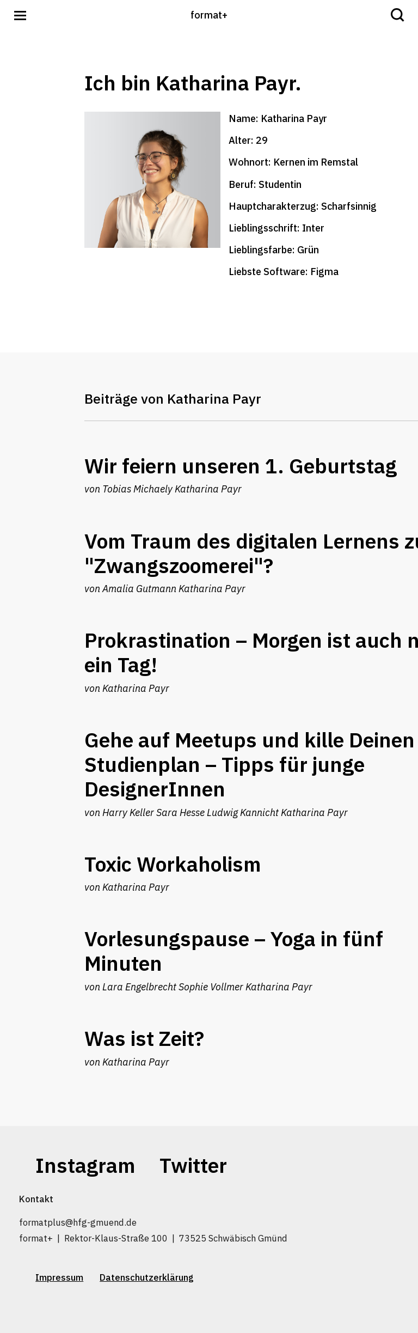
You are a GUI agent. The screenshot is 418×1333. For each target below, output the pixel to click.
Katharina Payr (208, 489)
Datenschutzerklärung (147, 1277)
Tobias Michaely (137, 489)
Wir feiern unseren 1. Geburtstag (240, 466)
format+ (209, 15)
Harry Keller (128, 812)
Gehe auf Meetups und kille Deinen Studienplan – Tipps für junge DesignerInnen (249, 764)
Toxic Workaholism (172, 864)
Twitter (193, 1165)
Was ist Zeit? (144, 1038)
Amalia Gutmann (139, 588)
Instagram (85, 1165)
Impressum (59, 1277)
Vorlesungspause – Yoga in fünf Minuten (233, 951)
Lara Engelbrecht (139, 987)
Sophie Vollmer (211, 987)
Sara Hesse (180, 812)
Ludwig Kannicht (243, 812)
